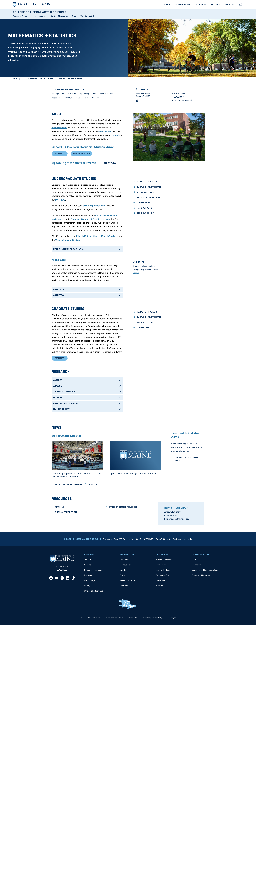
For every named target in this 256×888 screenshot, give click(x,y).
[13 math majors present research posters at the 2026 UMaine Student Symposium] (77, 480)
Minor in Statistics (110, 257)
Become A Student (183, 4)
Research (215, 4)
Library (87, 607)
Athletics (229, 4)
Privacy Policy (133, 639)
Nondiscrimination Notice (114, 639)
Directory (88, 596)
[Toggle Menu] (239, 4)
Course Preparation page (93, 226)
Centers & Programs (59, 16)
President (124, 607)
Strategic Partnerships (93, 612)
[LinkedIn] (67, 599)
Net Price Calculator (164, 581)
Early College (89, 601)
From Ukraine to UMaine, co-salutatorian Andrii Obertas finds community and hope (186, 477)
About (167, 4)
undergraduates (59, 148)
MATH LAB (60, 220)
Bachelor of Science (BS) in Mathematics (90, 240)
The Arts (87, 581)
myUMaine (160, 601)
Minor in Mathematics (86, 257)
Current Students (163, 591)
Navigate (159, 607)
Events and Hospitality (201, 596)
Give (74, 16)
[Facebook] (51, 599)
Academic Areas (20, 16)
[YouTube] (56, 599)
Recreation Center (128, 601)
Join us (136, 296)
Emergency (196, 586)
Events (123, 591)
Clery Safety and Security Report (153, 639)
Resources (38, 16)
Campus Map (125, 586)
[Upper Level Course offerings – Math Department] (135, 479)
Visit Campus (125, 581)
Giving (122, 596)
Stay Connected (87, 16)
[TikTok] (73, 599)
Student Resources (94, 639)
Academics (201, 4)
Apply (80, 639)
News (194, 581)
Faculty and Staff (163, 596)
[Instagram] (136, 121)
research (115, 155)
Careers (87, 586)
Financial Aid (161, 586)
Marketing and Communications (205, 591)
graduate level (105, 152)
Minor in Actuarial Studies (67, 260)
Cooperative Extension (93, 591)
